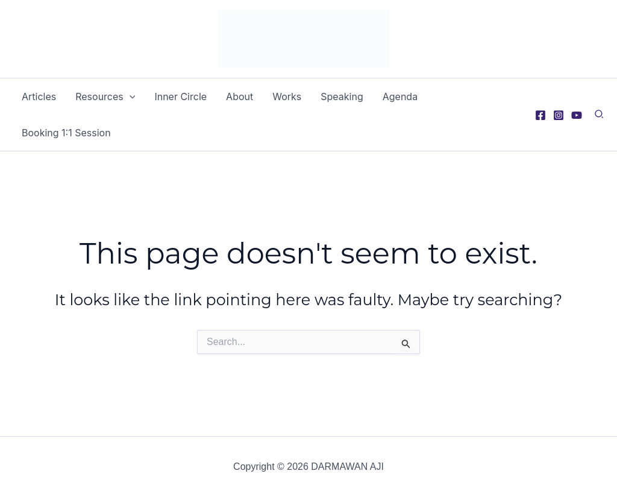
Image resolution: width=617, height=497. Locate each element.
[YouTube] (576, 115)
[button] (599, 116)
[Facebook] (540, 115)
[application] (130, 96)
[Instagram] (558, 115)
